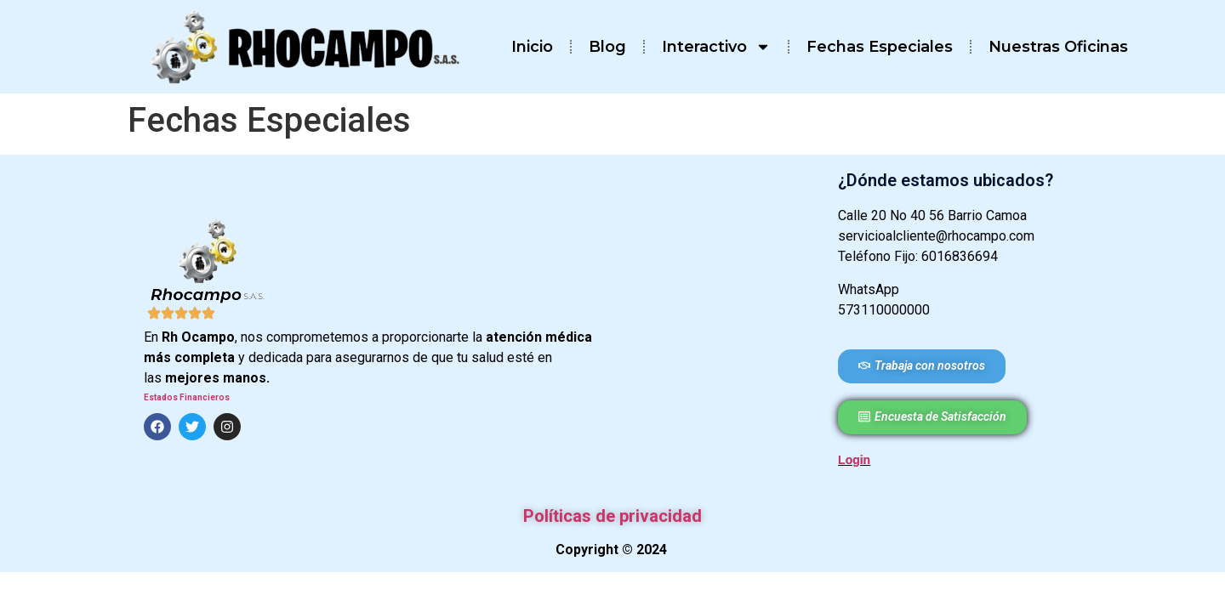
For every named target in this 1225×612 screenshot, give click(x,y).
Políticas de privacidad (612, 516)
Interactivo (716, 47)
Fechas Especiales (879, 46)
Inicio (532, 46)
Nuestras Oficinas (1058, 46)
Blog (607, 46)
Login (854, 460)
